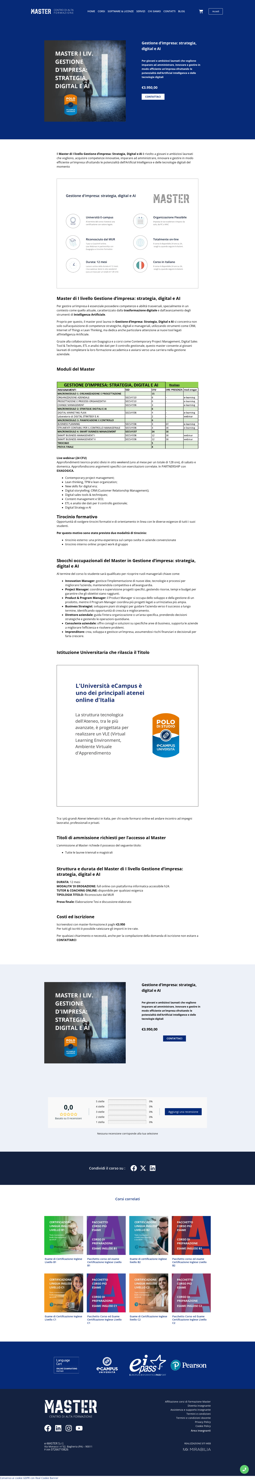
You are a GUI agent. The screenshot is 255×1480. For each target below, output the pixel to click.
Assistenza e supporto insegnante (191, 1409)
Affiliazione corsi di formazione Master (188, 1401)
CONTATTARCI (66, 940)
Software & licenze (121, 11)
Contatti (169, 11)
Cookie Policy (203, 1426)
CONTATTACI (153, 96)
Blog (181, 11)
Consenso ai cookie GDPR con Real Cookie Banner (29, 1477)
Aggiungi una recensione (183, 1111)
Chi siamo (154, 11)
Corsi (101, 11)
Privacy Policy (203, 1422)
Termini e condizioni (198, 1413)
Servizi (140, 11)
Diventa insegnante (199, 1405)
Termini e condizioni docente (193, 1418)
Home (91, 11)
